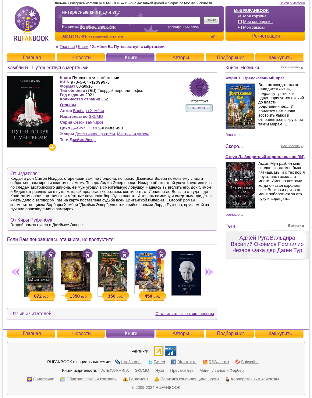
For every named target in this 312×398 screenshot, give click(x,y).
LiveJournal (128, 362)
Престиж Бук (181, 370)
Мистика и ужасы (133, 134)
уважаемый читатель (106, 36)
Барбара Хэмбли (88, 110)
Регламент (135, 379)
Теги (230, 226)
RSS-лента (216, 362)
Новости (81, 57)
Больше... (234, 134)
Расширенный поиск (183, 27)
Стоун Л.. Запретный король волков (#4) (265, 156)
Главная (67, 46)
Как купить (280, 57)
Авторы (181, 57)
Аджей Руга (254, 238)
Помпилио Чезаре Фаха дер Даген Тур (267, 247)
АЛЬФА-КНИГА (115, 370)
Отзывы (68, 105)
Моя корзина (255, 16)
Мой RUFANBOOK (251, 10)
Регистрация (266, 35)
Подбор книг (230, 57)
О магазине (40, 379)
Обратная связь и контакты (88, 379)
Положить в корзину (50, 253)
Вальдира (282, 238)
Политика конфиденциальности (186, 379)
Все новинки (291, 67)
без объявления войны (97, 26)
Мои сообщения (258, 21)
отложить (198, 107)
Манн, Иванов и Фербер (222, 370)
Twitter (156, 362)
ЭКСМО (96, 116)
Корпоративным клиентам (252, 379)
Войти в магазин (292, 3)
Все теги (294, 225)
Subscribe (247, 362)
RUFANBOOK (31, 23)
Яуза (159, 370)
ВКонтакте (184, 362)
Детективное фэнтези (95, 134)
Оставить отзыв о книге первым (184, 313)
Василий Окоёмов (253, 244)
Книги (83, 46)
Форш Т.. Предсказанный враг (254, 78)
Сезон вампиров (88, 122)
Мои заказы (254, 27)
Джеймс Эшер (84, 128)
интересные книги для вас (91, 12)
